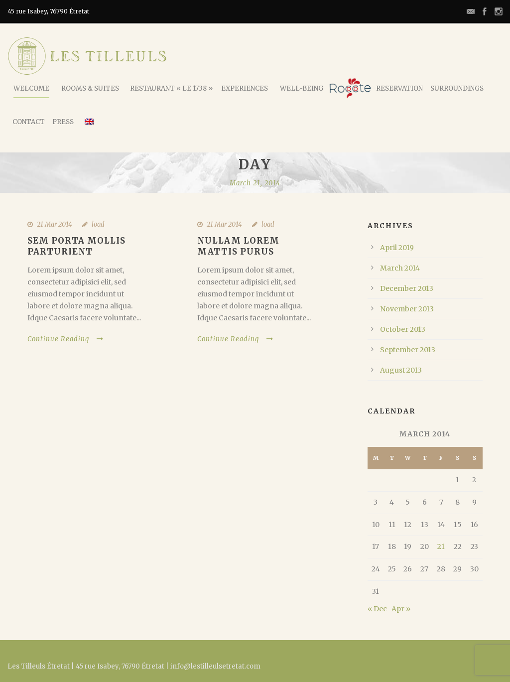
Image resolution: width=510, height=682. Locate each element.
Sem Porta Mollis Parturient (76, 246)
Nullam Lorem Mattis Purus (238, 246)
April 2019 (397, 247)
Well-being (301, 88)
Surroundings (457, 88)
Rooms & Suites (90, 88)
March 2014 (400, 268)
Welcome (31, 88)
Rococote (350, 88)
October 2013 (402, 329)
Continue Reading (65, 339)
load (98, 224)
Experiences (244, 88)
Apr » (400, 608)
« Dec (377, 608)
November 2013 (407, 308)
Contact (28, 122)
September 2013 (407, 349)
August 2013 (401, 370)
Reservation (399, 88)
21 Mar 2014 (54, 224)
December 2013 (406, 288)
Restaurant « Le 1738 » (171, 88)
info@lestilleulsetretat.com (215, 666)
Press (63, 122)
